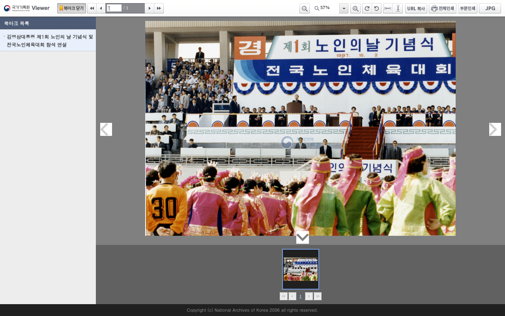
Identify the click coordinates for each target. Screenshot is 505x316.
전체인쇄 (442, 8)
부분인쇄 (467, 8)
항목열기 (343, 8)
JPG (490, 8)
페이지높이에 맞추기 (398, 8)
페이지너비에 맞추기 (388, 8)
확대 (355, 8)
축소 (304, 8)
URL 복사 (416, 8)
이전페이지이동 (106, 129)
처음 (92, 8)
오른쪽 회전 (367, 8)
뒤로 (308, 296)
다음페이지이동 (495, 129)
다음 (149, 8)
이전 (101, 8)
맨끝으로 (317, 296)
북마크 (71, 8)
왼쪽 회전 (377, 8)
